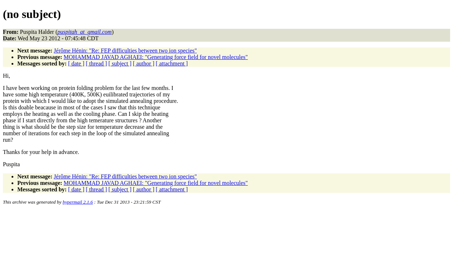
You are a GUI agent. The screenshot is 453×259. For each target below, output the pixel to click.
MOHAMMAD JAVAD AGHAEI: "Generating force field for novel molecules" (156, 57)
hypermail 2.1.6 (78, 202)
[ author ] (144, 63)
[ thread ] (96, 63)
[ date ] (76, 63)
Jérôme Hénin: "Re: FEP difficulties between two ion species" (125, 50)
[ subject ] (120, 63)
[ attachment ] (172, 63)
